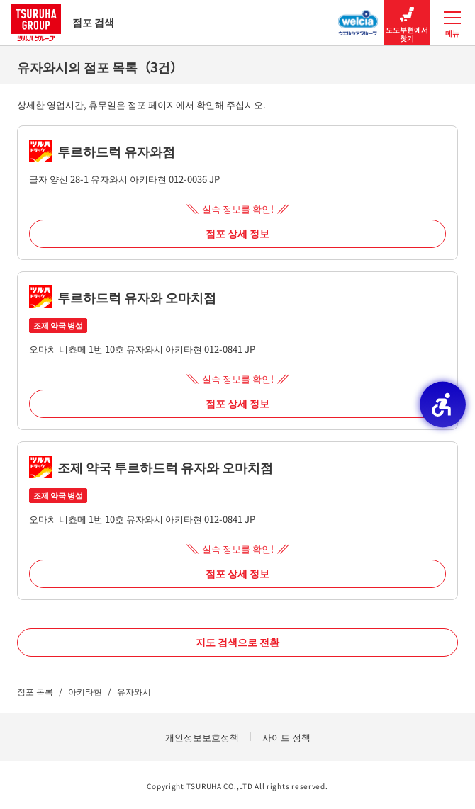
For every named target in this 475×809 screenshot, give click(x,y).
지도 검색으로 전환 (237, 642)
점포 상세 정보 (237, 233)
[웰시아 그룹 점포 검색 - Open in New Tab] (358, 18)
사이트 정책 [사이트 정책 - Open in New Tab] (286, 737)
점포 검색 (62, 22)
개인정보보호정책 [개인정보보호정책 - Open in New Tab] (202, 737)
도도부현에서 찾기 (407, 23)
